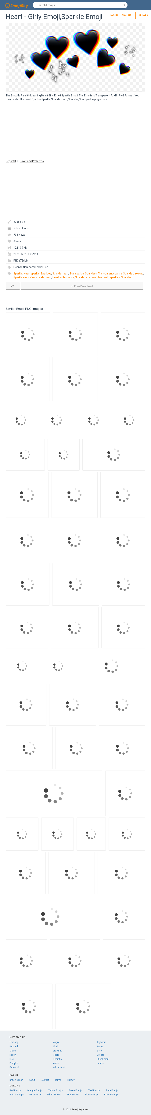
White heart (59, 1067)
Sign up (127, 15)
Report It (11, 161)
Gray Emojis (73, 1094)
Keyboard (101, 1042)
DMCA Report (16, 1080)
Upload (143, 15)
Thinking (13, 1042)
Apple (56, 1063)
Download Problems (32, 161)
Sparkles (46, 273)
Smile (99, 1050)
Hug (11, 1059)
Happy (12, 1055)
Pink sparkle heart (40, 277)
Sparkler (126, 277)
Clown (12, 1050)
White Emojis (54, 1094)
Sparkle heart (60, 273)
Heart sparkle (32, 273)
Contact (45, 1080)
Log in (114, 15)
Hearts (100, 1063)
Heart (56, 1055)
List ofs (100, 1055)
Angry (56, 1042)
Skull (55, 1046)
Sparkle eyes (21, 277)
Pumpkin (13, 1063)
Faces (100, 1046)
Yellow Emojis (55, 1090)
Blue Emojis (112, 1090)
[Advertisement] (75, 129)
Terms (58, 1080)
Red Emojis (15, 1090)
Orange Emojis (35, 1090)
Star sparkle (77, 273)
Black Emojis (92, 1094)
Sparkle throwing (133, 273)
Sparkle (18, 273)
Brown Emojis (111, 1094)
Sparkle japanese (85, 277)
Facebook (14, 1067)
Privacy (71, 1080)
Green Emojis (76, 1090)
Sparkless (91, 273)
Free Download (82, 286)
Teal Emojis (94, 1090)
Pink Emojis (35, 1094)
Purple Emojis (16, 1094)
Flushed (13, 1046)
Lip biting (57, 1050)
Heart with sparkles (108, 277)
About (32, 1080)
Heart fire (58, 1059)
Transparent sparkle (110, 273)
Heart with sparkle (63, 277)
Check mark (103, 1059)
